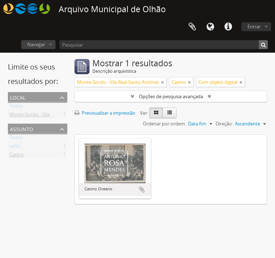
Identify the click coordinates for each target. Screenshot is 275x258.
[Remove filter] (162, 82)
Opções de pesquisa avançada (171, 96)
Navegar (36, 44)
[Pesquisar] (163, 44)
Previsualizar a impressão (104, 113)
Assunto (21, 128)
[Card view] (156, 113)
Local (17, 97)
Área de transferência (192, 27)
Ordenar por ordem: (164, 123)
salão (14, 147)
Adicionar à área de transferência (141, 189)
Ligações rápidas (228, 27)
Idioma (210, 27)
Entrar (254, 26)
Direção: (224, 123)
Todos (16, 107)
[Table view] (170, 113)
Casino (16, 156)
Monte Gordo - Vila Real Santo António (50, 116)
